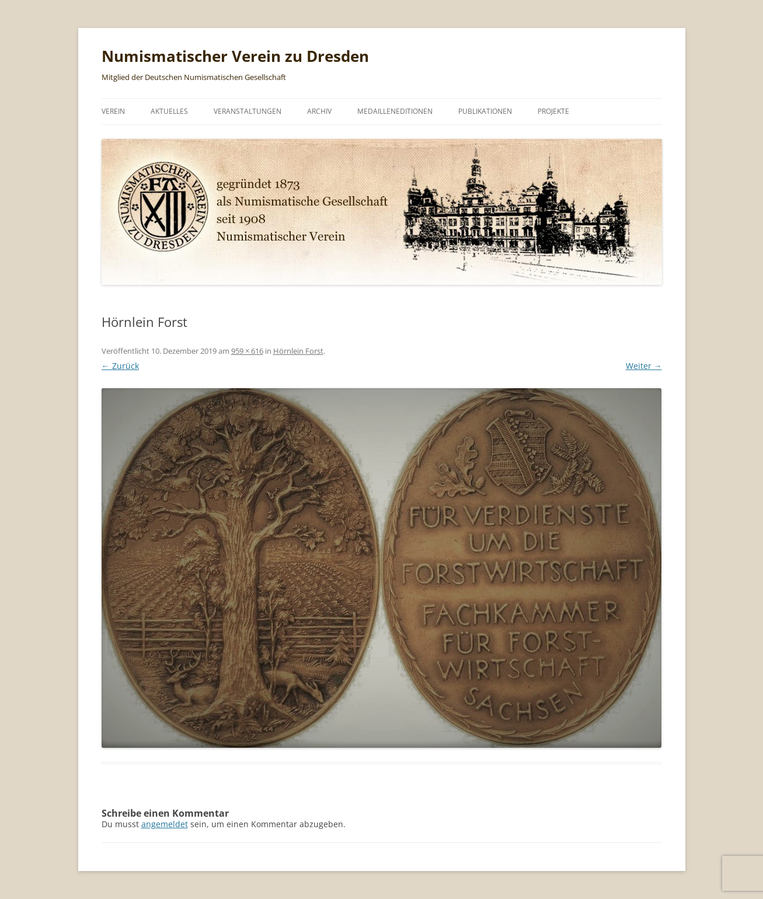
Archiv (319, 111)
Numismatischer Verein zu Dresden (235, 56)
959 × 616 (247, 351)
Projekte (553, 111)
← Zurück (120, 365)
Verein (113, 111)
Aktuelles (169, 111)
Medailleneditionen (395, 111)
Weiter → (644, 365)
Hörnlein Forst (298, 351)
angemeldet (164, 824)
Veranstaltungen (247, 111)
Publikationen (485, 111)
